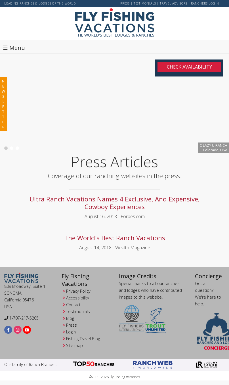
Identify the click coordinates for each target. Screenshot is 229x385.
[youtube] (27, 329)
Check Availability (189, 67)
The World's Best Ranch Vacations (114, 237)
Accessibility (77, 298)
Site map (74, 345)
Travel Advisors (173, 3)
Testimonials (145, 3)
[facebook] (8, 329)
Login (71, 332)
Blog (70, 318)
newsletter (3, 103)
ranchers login (205, 3)
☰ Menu (14, 48)
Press (125, 3)
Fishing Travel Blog (83, 338)
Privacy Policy (78, 291)
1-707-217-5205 (21, 318)
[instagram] (18, 329)
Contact (73, 304)
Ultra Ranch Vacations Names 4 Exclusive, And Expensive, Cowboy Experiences (115, 203)
